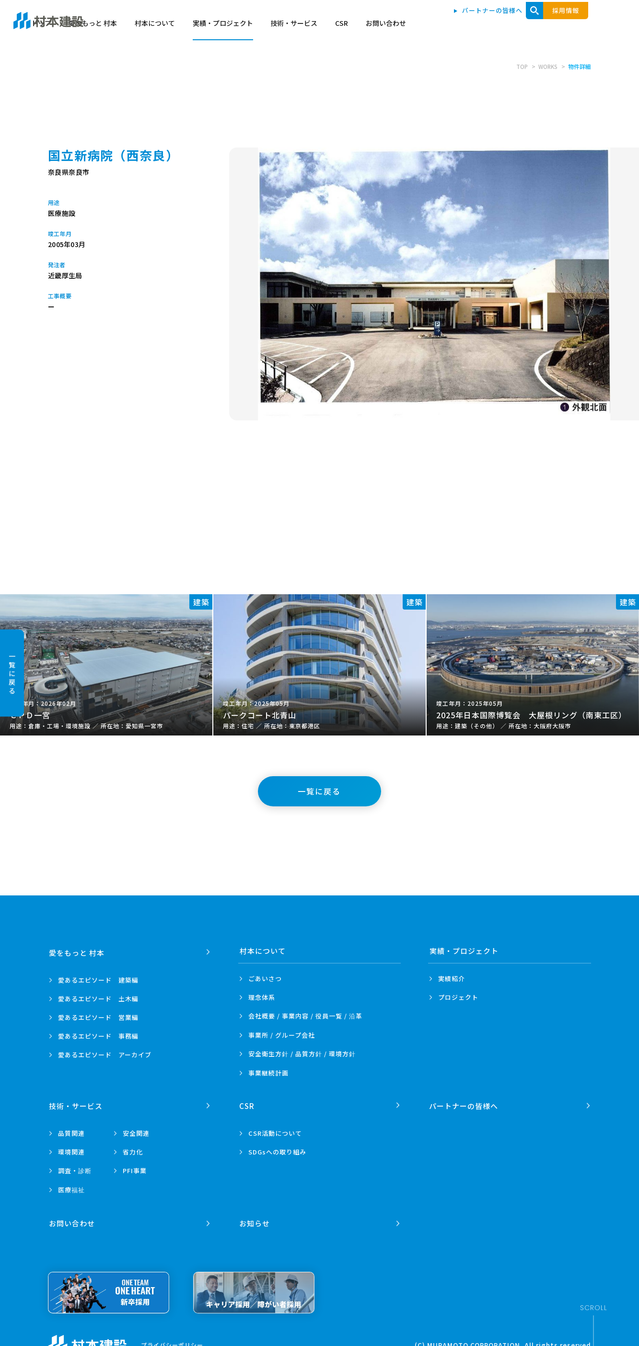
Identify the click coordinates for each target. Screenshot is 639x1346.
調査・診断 (75, 1169)
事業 (268, 1072)
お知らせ (255, 1220)
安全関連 (136, 1131)
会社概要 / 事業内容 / (305, 1016)
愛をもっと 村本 (287, 25)
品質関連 (71, 1131)
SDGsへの (277, 1150)
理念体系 (261, 997)
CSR (535, 25)
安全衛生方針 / (302, 1054)
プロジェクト (458, 997)
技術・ (76, 1104)
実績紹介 (451, 978)
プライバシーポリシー (172, 1341)
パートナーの (464, 1104)
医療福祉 (71, 1188)
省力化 (133, 1150)
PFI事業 (135, 1169)
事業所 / (281, 1035)
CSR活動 (275, 1131)
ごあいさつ (265, 978)
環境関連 (71, 1150)
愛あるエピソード (98, 978)
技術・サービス (488, 25)
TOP (520, 66)
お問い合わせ (579, 25)
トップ (235, 25)
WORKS (547, 66)
